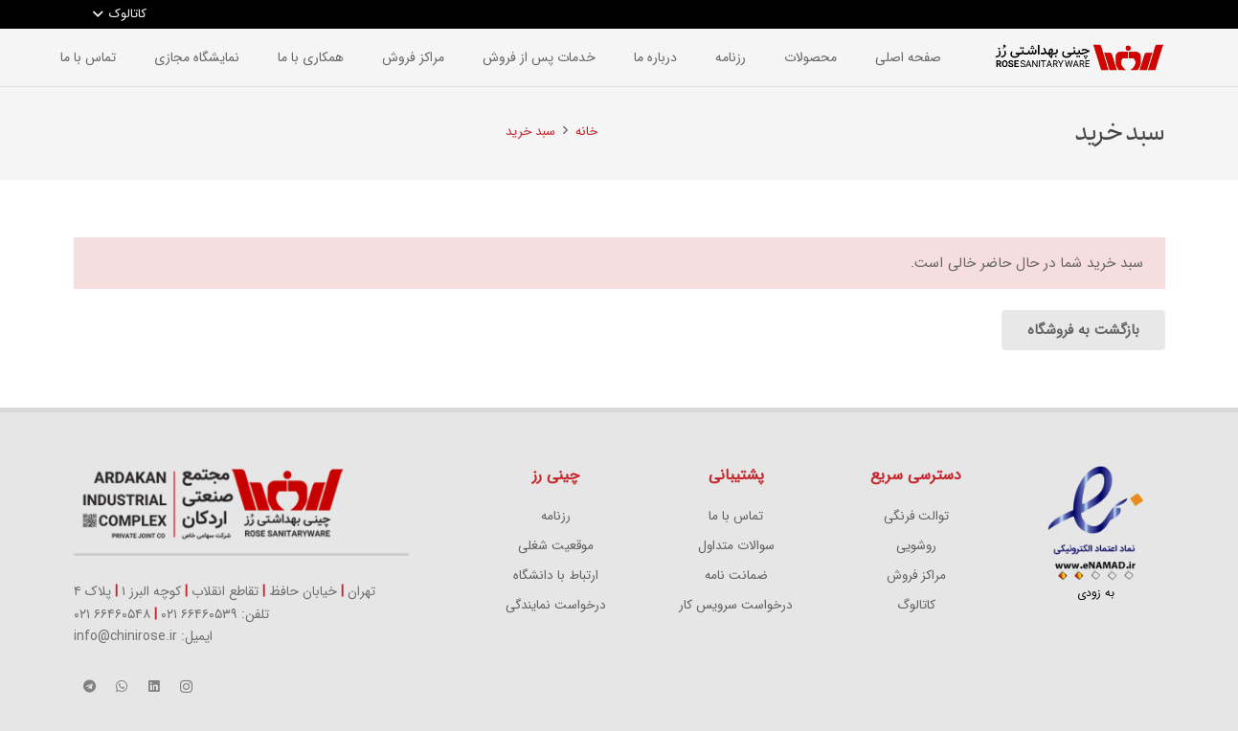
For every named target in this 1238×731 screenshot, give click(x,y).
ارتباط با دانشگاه (555, 575)
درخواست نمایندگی (556, 605)
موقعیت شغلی (556, 546)
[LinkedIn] (154, 687)
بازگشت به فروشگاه (1083, 330)
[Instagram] (186, 687)
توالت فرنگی (916, 516)
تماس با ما (736, 516)
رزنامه (556, 516)
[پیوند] (1079, 57)
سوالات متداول (736, 546)
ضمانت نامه (736, 575)
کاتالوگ (916, 605)
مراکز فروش (916, 575)
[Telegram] (90, 687)
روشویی (916, 546)
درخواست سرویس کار (736, 605)
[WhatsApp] (121, 687)
